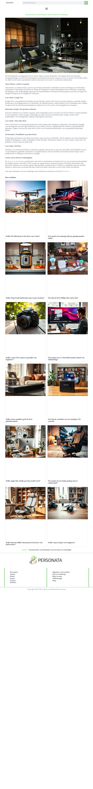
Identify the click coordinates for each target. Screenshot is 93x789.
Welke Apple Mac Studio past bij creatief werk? (23, 481)
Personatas (14, 572)
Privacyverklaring (59, 574)
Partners (13, 582)
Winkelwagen (57, 578)
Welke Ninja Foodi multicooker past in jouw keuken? (25, 298)
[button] (46, 8)
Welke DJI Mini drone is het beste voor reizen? (23, 236)
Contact (13, 580)
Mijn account (57, 576)
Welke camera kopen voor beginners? (61, 542)
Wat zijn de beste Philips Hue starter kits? (63, 298)
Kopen (12, 578)
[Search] (86, 3)
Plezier (12, 576)
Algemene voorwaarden (61, 572)
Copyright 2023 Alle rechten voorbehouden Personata (46, 589)
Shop (54, 580)
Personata (65, 171)
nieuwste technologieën (16, 161)
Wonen (24, 550)
